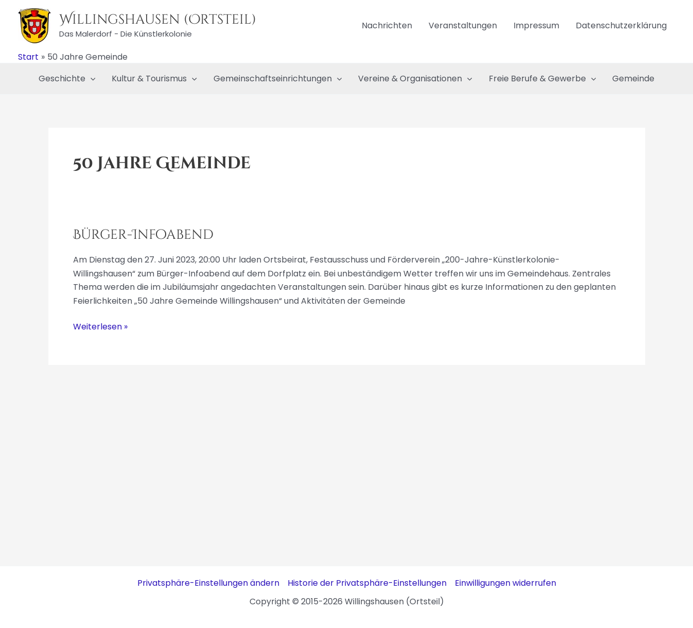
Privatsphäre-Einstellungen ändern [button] (208, 583)
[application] (90, 78)
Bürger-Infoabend (143, 235)
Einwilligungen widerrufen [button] (505, 583)
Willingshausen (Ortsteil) (157, 20)
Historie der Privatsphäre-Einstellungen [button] (367, 583)
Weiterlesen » (100, 327)
